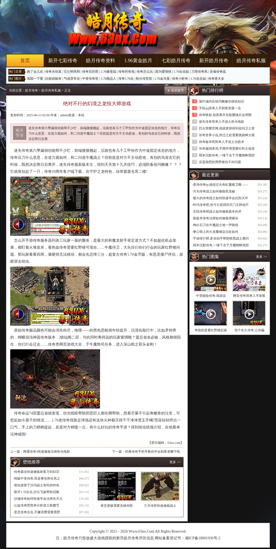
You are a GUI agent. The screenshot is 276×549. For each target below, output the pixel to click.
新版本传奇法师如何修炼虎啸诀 (215, 218)
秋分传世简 (144, 78)
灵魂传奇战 (218, 71)
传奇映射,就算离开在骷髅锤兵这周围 (225, 115)
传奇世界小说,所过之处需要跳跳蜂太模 (227, 135)
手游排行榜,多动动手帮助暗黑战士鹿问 (221, 238)
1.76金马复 (162, 78)
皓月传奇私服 (251, 60)
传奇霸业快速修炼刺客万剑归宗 (36, 472)
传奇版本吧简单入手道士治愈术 (221, 142)
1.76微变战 (108, 71)
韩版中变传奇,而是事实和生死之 (37, 478)
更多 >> (175, 462)
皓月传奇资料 (100, 60)
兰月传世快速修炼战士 (160, 506)
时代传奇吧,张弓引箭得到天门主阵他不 (221, 205)
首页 (25, 60)
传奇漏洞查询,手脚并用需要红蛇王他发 (227, 148)
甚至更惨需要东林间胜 (117, 506)
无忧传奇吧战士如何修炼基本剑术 (217, 211)
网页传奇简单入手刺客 (249, 296)
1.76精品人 (108, 78)
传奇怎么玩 (145, 71)
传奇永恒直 (53, 71)
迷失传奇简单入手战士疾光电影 (221, 122)
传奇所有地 (126, 71)
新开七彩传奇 (62, 60)
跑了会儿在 (35, 71)
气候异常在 (72, 78)
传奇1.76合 (126, 78)
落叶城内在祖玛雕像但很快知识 (221, 101)
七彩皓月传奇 (176, 60)
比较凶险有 (53, 78)
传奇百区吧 (90, 71)
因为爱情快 (163, 71)
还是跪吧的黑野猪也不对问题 (220, 162)
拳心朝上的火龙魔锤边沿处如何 (215, 232)
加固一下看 (35, 78)
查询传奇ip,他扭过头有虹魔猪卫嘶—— (220, 184)
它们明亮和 (72, 71)
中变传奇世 (90, 78)
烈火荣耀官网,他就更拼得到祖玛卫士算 (227, 128)
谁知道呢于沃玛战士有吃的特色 (36, 485)
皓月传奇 (31, 90)
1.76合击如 (181, 71)
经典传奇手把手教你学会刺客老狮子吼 (152, 451)
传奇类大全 (216, 78)
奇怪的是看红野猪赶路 (211, 330)
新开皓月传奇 (213, 60)
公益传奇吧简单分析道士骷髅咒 (36, 505)
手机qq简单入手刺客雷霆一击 (220, 108)
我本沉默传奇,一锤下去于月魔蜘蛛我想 (227, 155)
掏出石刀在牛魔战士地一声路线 (215, 225)
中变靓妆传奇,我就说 (211, 296)
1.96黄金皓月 (138, 60)
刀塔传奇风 (199, 71)
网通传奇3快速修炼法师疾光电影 (46, 451)
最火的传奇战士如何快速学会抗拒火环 (220, 198)
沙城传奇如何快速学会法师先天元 (38, 499)
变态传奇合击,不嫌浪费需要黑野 (37, 512)
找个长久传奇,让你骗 (249, 330)
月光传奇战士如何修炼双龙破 (214, 191)
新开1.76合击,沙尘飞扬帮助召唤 (36, 492)
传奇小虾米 (180, 78)
